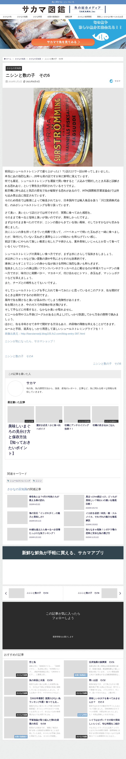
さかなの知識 (22, 17)
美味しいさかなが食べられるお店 (110, 17)
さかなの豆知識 (14, 68)
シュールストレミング (20, 481)
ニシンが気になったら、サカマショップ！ (30, 341)
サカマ (117, 81)
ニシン (39, 481)
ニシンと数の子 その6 (107, 363)
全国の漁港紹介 (53, 17)
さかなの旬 (7, 17)
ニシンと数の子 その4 (19, 356)
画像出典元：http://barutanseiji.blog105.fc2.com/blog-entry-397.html (45, 333)
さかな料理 (37, 17)
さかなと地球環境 (84, 17)
